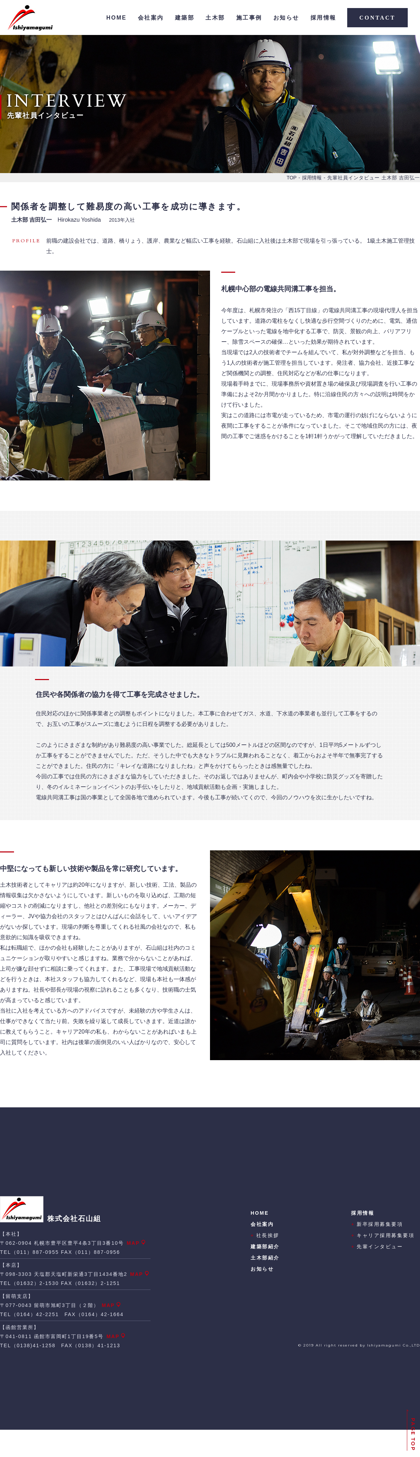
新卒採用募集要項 (377, 1224)
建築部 (185, 18)
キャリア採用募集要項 (382, 1235)
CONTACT (377, 18)
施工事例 (249, 18)
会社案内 (151, 18)
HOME (116, 18)
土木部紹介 (265, 1257)
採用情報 (323, 18)
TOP (292, 177)
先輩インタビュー (377, 1246)
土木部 (215, 18)
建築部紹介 (265, 1246)
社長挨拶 (265, 1235)
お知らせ (286, 18)
